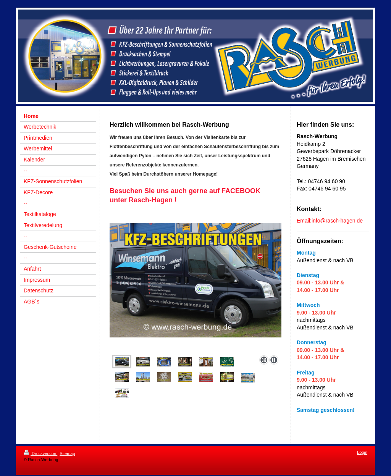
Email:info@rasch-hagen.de (330, 221)
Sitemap (67, 453)
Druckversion (40, 453)
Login (362, 452)
